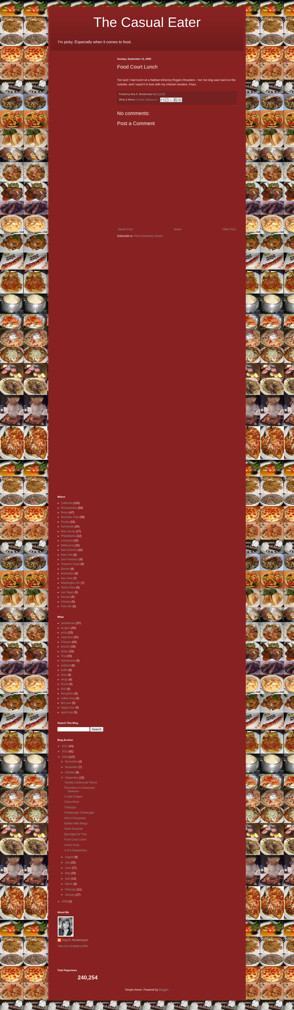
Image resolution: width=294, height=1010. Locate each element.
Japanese (67, 637)
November (72, 767)
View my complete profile (72, 946)
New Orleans (69, 550)
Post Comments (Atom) (148, 236)
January (70, 894)
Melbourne (151, 99)
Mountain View (70, 517)
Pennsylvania (69, 507)
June (68, 867)
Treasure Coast (70, 564)
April (68, 878)
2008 (65, 901)
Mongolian (67, 693)
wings (64, 679)
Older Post (228, 229)
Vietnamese (68, 660)
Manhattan (67, 573)
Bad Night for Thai (75, 834)
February (71, 889)
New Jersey (68, 531)
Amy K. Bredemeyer (75, 940)
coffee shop (68, 698)
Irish (63, 689)
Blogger (163, 989)
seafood (66, 665)
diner (64, 674)
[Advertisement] (71, 127)
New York (67, 554)
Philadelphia (68, 536)
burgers (65, 628)
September (72, 777)
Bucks (64, 512)
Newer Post (125, 229)
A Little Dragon (73, 796)
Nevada (65, 597)
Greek (64, 684)
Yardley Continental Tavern (80, 782)
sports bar (67, 712)
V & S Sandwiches (75, 850)
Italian (64, 651)
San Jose (66, 578)
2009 (65, 757)
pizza (64, 632)
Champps (70, 807)
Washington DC (70, 582)
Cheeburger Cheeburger (79, 812)
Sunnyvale (67, 526)
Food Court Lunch (75, 839)
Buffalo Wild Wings (75, 823)
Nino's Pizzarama (75, 818)
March (69, 884)
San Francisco (70, 559)
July (68, 862)
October (70, 772)
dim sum (66, 703)
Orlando (66, 601)
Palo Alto (66, 606)
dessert (65, 646)
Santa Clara (68, 587)
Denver (65, 568)
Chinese (66, 642)
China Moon (71, 801)
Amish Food (71, 845)
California (67, 503)
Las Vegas (67, 592)
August (69, 857)
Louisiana (67, 540)
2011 (65, 746)
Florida (140, 99)
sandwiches (68, 623)
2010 (65, 751)
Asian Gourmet (73, 828)
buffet (64, 670)
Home (177, 229)
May (68, 873)
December (72, 761)
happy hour (68, 707)
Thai (63, 656)
